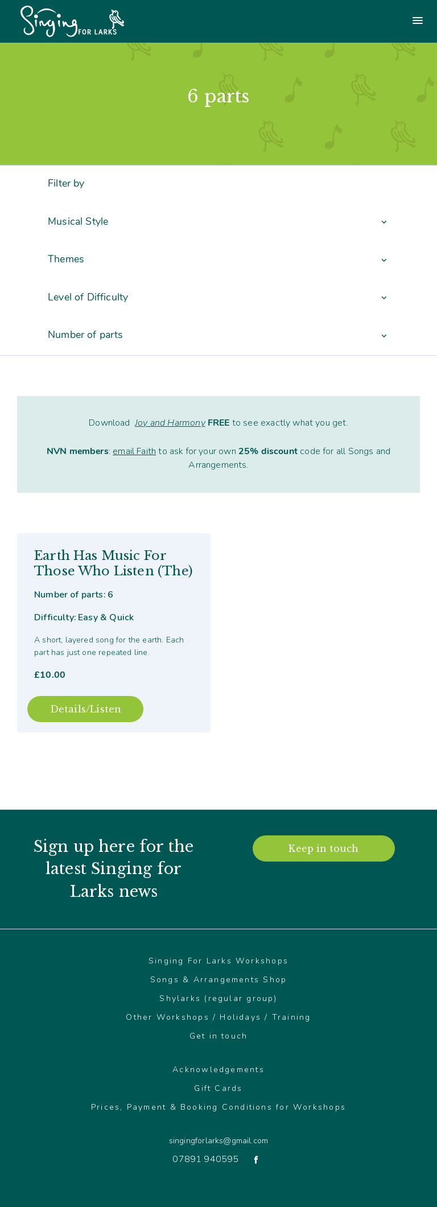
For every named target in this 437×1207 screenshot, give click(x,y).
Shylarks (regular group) (218, 998)
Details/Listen (85, 709)
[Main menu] (327, 21)
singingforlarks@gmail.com (218, 1140)
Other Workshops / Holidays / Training (218, 1017)
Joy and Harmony (170, 423)
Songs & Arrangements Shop (218, 979)
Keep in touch (323, 848)
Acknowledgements (218, 1069)
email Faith (134, 451)
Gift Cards (218, 1088)
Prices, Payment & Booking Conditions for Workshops (218, 1107)
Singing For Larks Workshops (218, 960)
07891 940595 (205, 1159)
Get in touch (218, 1036)
